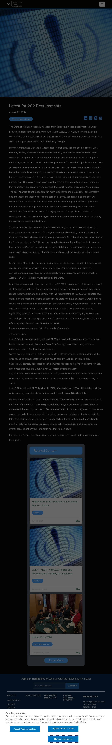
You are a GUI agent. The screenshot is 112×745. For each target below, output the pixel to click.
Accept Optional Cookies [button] (25, 728)
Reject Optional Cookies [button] (63, 728)
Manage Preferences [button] (63, 739)
